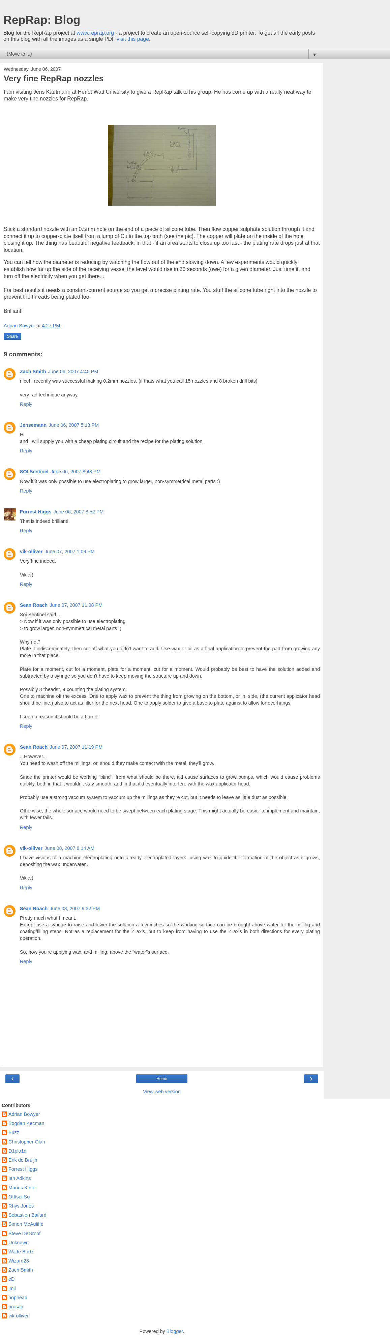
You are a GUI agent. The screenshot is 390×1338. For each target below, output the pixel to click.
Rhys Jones (21, 1206)
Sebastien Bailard (27, 1215)
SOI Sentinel (34, 471)
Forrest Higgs (36, 511)
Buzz (13, 1132)
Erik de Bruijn (22, 1160)
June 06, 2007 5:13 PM (74, 425)
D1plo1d (17, 1151)
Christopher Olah (26, 1141)
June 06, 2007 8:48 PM (76, 471)
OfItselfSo (19, 1196)
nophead (17, 1297)
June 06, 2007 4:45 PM (73, 371)
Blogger (175, 1331)
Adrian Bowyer (24, 1114)
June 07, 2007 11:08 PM (76, 605)
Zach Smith (33, 371)
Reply (26, 404)
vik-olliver (31, 551)
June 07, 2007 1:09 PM (69, 551)
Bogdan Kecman (26, 1123)
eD (11, 1279)
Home (161, 1078)
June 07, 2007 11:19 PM (76, 747)
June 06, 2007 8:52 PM (79, 511)
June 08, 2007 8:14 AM (69, 848)
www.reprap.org (95, 33)
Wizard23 (18, 1260)
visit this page (133, 39)
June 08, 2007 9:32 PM (75, 908)
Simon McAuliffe (25, 1224)
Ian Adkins (19, 1178)
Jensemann (33, 425)
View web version (162, 1091)
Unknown (18, 1242)
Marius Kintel (22, 1187)
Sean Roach (34, 605)
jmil (12, 1288)
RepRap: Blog (41, 19)
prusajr (15, 1306)
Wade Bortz (21, 1251)
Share (12, 336)
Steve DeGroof (24, 1233)
